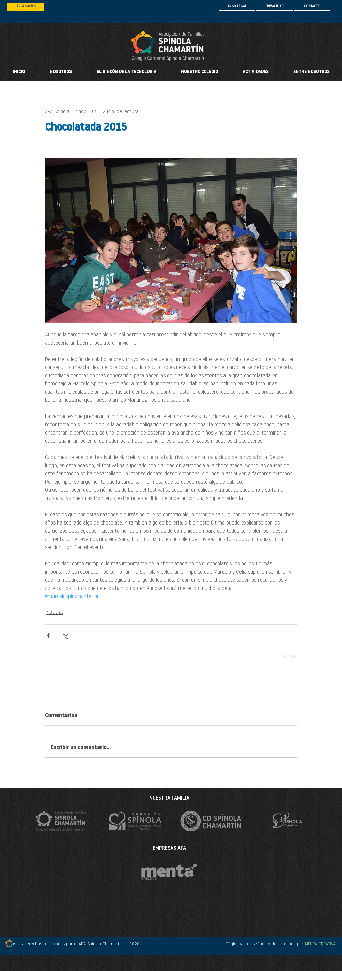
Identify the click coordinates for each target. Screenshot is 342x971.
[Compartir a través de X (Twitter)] (65, 636)
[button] (199, 72)
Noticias (54, 612)
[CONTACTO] (312, 7)
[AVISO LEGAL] (237, 7)
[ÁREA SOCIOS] (25, 7)
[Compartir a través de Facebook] (48, 636)
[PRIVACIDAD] (274, 7)
